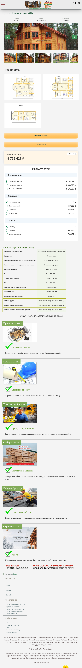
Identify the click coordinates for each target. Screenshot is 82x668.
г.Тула (8, 627)
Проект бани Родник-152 (14, 606)
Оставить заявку (41, 135)
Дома (15, 574)
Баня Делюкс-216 (12, 613)
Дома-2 (8, 590)
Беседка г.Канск (11, 632)
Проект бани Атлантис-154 (15, 604)
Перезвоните (41, 144)
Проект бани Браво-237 (14, 611)
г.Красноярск (10, 623)
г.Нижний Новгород (13, 625)
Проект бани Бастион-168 (15, 609)
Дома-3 (8, 595)
